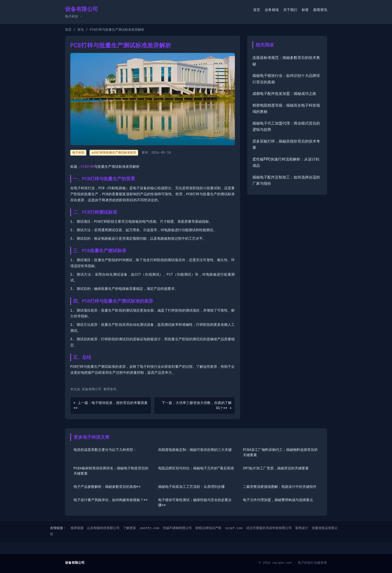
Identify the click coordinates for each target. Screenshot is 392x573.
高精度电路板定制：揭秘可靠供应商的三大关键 (195, 449)
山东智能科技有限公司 (103, 528)
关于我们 (290, 9)
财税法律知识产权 (208, 528)
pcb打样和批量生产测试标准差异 (114, 153)
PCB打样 (87, 166)
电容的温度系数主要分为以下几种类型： (105, 449)
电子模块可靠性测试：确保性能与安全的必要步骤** (195, 502)
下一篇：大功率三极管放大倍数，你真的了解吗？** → (197, 405)
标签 (305, 9)
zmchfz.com (149, 528)
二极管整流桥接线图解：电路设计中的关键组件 (279, 486)
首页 (256, 9)
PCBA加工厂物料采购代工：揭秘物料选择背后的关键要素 (280, 452)
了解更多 (129, 528)
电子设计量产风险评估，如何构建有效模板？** (111, 500)
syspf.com (233, 528)
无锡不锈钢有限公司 (177, 528)
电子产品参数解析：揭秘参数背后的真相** (107, 486)
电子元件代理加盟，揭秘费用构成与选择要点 (278, 500)
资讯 (80, 29)
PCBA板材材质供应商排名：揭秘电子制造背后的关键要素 (111, 471)
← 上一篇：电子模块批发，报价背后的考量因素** (111, 405)
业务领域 (272, 9)
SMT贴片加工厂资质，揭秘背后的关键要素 (276, 468)
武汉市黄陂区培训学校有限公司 (269, 528)
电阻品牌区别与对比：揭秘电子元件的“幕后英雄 (196, 468)
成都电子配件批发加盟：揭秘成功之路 (284, 93)
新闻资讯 (320, 9)
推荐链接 (77, 528)
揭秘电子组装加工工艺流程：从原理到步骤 (191, 486)
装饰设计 (301, 528)
